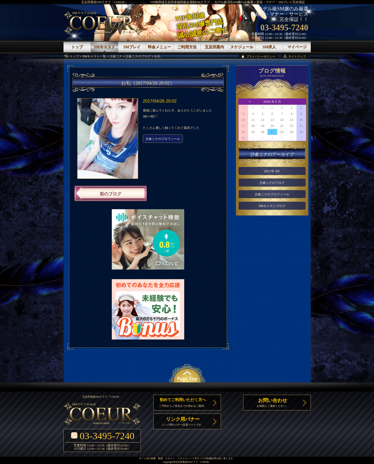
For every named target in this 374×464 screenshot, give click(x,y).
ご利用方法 (187, 47)
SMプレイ (132, 47)
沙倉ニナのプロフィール (163, 139)
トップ (74, 56)
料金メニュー (159, 47)
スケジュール (241, 47)
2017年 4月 (272, 171)
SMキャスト (104, 47)
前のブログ (110, 193)
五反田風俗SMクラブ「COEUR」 (104, 2)
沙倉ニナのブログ (138, 56)
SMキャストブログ (272, 206)
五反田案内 (214, 47)
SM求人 (269, 47)
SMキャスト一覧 (94, 56)
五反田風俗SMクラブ (186, 462)
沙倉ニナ (116, 56)
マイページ (297, 47)
